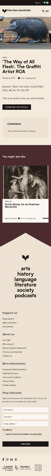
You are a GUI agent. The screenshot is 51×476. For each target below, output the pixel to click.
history (25, 273)
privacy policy (37, 434)
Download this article (16, 107)
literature (25, 284)
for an (22, 205)
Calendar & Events (10, 373)
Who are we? (8, 344)
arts (25, 268)
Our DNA (6, 340)
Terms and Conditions (11, 377)
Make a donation (9, 322)
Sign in (38, 3)
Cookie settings (9, 385)
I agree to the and (23, 434)
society (25, 290)
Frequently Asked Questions (14, 369)
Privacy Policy (8, 381)
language (25, 279)
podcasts (25, 295)
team (12, 352)
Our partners (7, 326)
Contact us (7, 356)
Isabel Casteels (11, 218)
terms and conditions (22, 434)
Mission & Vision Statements (14, 348)
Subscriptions (8, 318)
